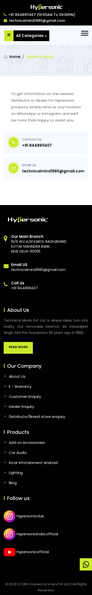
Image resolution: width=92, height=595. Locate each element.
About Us (17, 376)
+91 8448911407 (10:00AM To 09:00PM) (39, 14)
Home (14, 56)
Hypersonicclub (24, 516)
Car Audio (18, 452)
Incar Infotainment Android (33, 462)
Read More (18, 347)
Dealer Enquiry (21, 406)
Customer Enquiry (25, 396)
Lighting (16, 472)
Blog (13, 482)
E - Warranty (20, 386)
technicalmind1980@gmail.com (34, 20)
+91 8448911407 (37, 145)
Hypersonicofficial (26, 551)
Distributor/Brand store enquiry (37, 416)
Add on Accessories (27, 442)
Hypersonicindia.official (31, 533)
